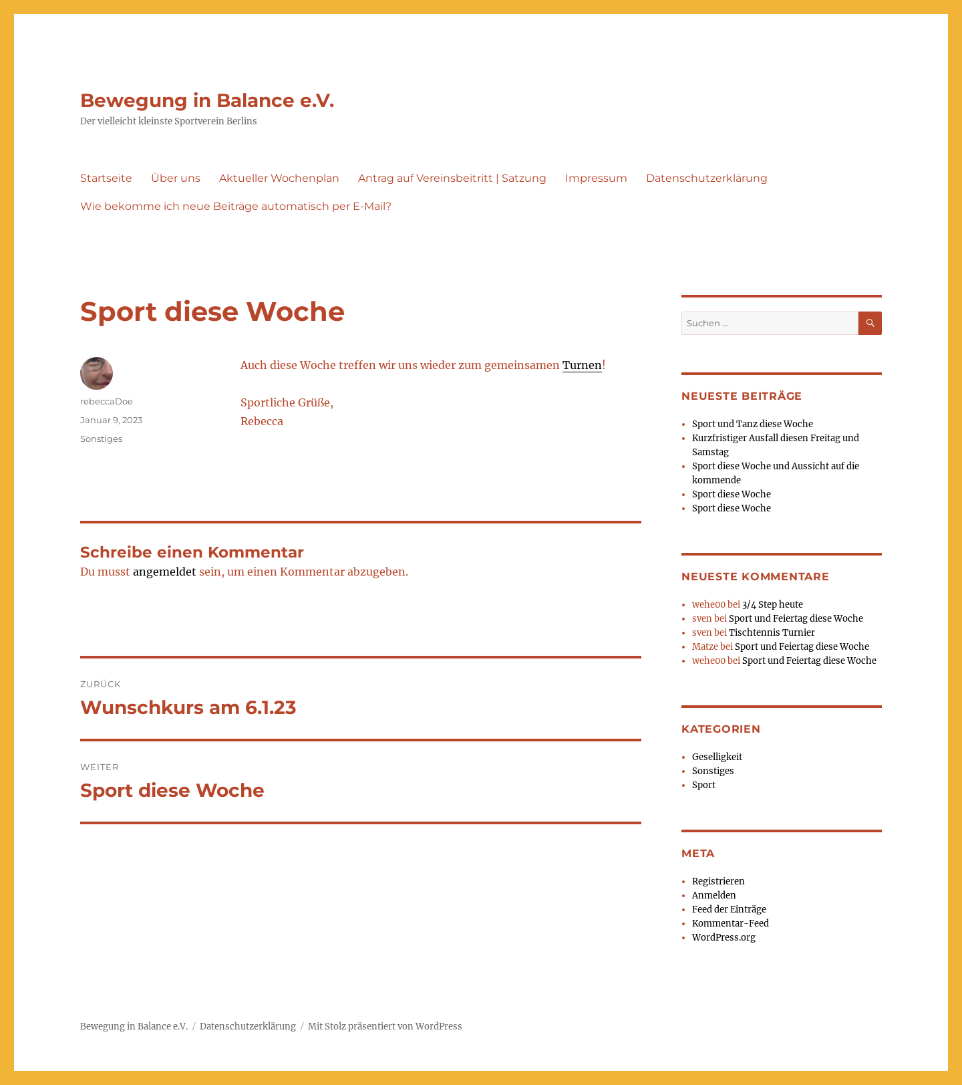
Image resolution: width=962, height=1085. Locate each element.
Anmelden (714, 895)
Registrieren (718, 881)
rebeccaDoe (106, 401)
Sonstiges (101, 438)
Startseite (106, 178)
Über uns (175, 178)
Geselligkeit (717, 757)
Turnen (582, 365)
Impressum (596, 178)
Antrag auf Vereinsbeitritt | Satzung (452, 178)
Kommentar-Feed (730, 923)
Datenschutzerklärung (707, 178)
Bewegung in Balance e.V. (207, 100)
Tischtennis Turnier (772, 632)
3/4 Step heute (772, 604)
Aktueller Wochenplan (279, 178)
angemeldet (164, 571)
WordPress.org (724, 937)
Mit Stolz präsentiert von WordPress (385, 1026)
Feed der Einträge (729, 909)
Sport (703, 785)
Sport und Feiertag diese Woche (796, 618)
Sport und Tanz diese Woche (752, 424)
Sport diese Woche (731, 494)
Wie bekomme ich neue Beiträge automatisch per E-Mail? (235, 206)
